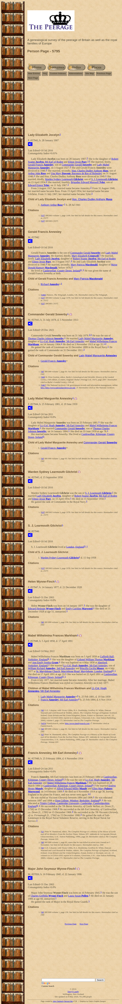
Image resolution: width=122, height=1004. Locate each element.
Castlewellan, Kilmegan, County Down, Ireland (67, 785)
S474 (43, 723)
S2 (42, 734)
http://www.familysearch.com (77, 723)
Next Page (33, 78)
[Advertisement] (73, 105)
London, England (75, 546)
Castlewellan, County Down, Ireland (61, 270)
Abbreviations (76, 73)
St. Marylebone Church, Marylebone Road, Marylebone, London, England (74, 671)
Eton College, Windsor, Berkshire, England (77, 800)
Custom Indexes (58, 73)
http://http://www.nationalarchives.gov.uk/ (58, 387)
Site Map (89, 73)
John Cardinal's (58, 1001)
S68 (42, 377)
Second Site (68, 1001)
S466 (43, 295)
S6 (42, 710)
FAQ (45, 73)
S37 (42, 215)
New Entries (34, 73)
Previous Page (104, 73)
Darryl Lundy (73, 991)
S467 (43, 385)
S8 (42, 371)
